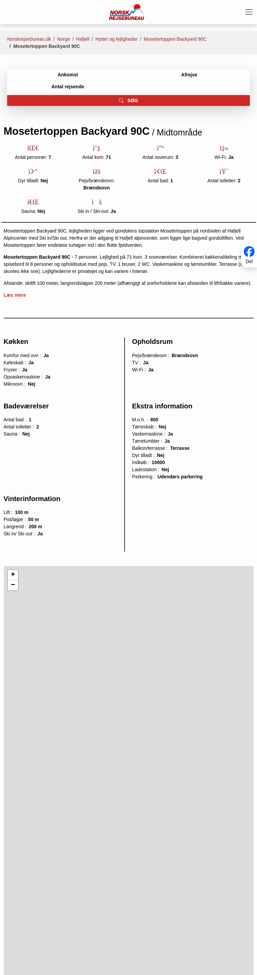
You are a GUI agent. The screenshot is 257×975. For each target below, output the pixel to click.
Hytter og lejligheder (116, 39)
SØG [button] (128, 100)
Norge (63, 39)
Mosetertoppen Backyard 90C (175, 39)
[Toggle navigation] (248, 11)
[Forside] (127, 11)
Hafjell (82, 39)
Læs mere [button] (15, 295)
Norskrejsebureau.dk (29, 39)
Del (249, 261)
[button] (13, 575)
